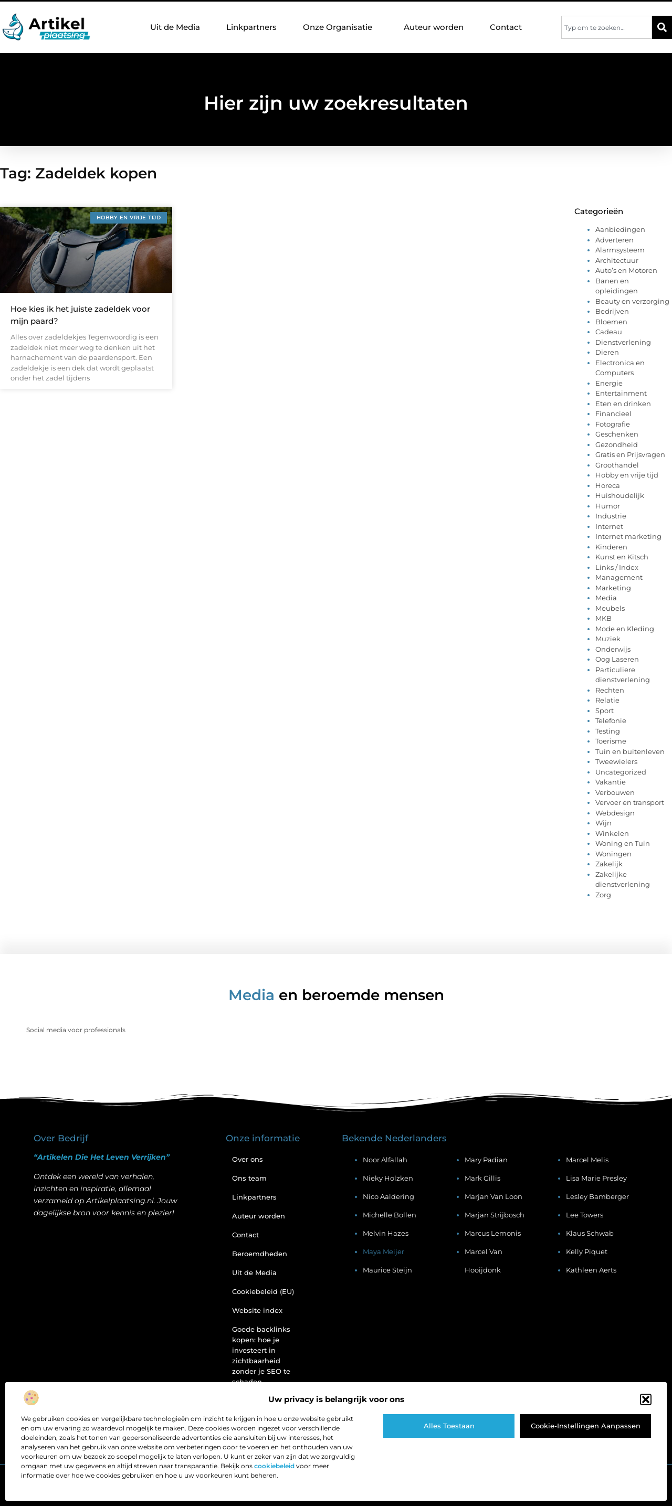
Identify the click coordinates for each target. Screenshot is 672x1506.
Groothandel (617, 465)
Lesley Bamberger (597, 1196)
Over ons (247, 1159)
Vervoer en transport (629, 802)
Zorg (603, 894)
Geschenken (616, 434)
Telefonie (610, 720)
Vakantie (610, 782)
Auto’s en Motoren (626, 270)
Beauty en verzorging (632, 301)
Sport (604, 710)
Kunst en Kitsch (621, 557)
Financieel (613, 413)
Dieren (607, 352)
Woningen (613, 854)
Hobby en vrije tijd (626, 475)
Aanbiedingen (620, 229)
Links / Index (616, 567)
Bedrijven (612, 311)
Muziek (608, 638)
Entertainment (621, 393)
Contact (506, 27)
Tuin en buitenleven (630, 751)
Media (606, 597)
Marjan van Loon (493, 1196)
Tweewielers (616, 761)
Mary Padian (486, 1159)
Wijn (603, 823)
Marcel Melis (587, 1159)
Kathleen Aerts (591, 1270)
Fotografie (612, 424)
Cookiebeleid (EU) (263, 1291)
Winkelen (612, 833)
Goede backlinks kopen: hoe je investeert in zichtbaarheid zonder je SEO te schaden (261, 1355)
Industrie (610, 516)
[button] (645, 1399)
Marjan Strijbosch (494, 1215)
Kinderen (611, 547)
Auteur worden (434, 27)
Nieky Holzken (388, 1178)
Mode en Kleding (624, 628)
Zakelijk (609, 864)
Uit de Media (175, 27)
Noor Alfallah (385, 1159)
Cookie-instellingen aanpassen (585, 1426)
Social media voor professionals (75, 1030)
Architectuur (616, 260)
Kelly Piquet (586, 1251)
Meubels (610, 608)
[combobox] (606, 27)
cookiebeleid (274, 1466)
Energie (609, 383)
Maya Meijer (383, 1251)
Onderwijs (613, 649)
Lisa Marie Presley (596, 1178)
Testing (607, 731)
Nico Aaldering (388, 1196)
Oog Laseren (617, 659)
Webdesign (615, 813)
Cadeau (608, 331)
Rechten (609, 690)
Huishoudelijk (619, 495)
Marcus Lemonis (493, 1233)
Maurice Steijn (387, 1270)
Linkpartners (251, 27)
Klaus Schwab (590, 1233)
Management (619, 577)
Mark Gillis (482, 1178)
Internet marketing (628, 536)
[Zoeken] (662, 27)
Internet (609, 526)
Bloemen (611, 321)
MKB (603, 618)
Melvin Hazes (385, 1233)
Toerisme (610, 741)
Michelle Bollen (389, 1215)
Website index (257, 1310)
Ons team (249, 1178)
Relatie (607, 700)
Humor (607, 506)
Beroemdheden (259, 1253)
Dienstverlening (623, 342)
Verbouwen (615, 792)
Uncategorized (620, 772)
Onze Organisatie (340, 27)
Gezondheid (616, 444)
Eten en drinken (623, 403)
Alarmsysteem (620, 250)
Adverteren (614, 240)
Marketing (613, 588)
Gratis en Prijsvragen (630, 454)
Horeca (607, 485)
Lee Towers (584, 1215)
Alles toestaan (449, 1426)
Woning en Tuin (622, 843)
